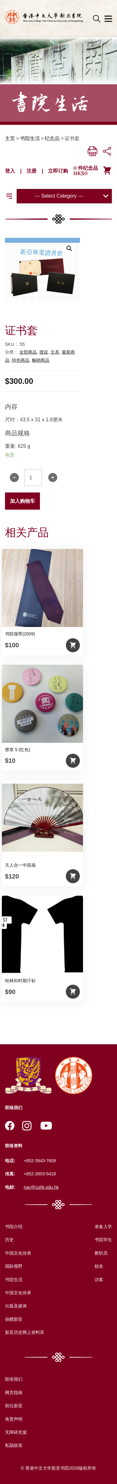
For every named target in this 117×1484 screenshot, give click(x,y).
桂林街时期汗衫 (20, 980)
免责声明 (13, 1419)
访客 (99, 1279)
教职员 (101, 1253)
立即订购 (58, 171)
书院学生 (103, 1239)
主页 (10, 138)
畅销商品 (40, 360)
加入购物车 (22, 501)
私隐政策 (13, 1445)
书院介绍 (13, 1226)
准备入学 (103, 1226)
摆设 (43, 352)
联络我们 (13, 1379)
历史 (9, 1239)
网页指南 (13, 1392)
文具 (55, 352)
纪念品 (52, 138)
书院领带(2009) (20, 633)
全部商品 (28, 352)
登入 (10, 171)
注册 (32, 171)
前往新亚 (13, 1405)
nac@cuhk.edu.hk (41, 1187)
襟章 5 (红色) (17, 749)
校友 (99, 1266)
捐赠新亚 (13, 1319)
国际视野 (13, 1266)
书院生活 (30, 138)
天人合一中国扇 (20, 865)
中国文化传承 (18, 1253)
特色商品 (20, 360)
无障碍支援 (16, 1432)
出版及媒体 (16, 1305)
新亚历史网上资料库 (24, 1332)
